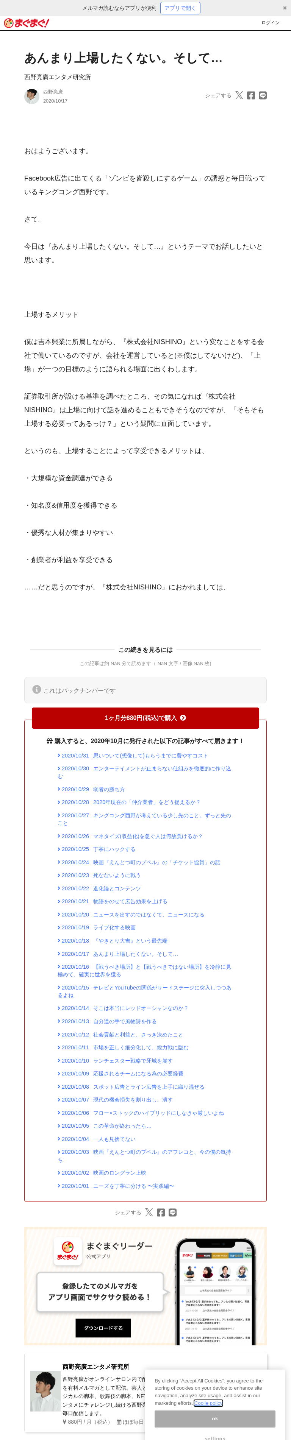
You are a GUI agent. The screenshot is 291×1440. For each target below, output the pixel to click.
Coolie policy (208, 1412)
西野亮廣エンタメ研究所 (57, 77)
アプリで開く (180, 8)
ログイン (270, 22)
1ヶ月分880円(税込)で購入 (145, 718)
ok (215, 1428)
